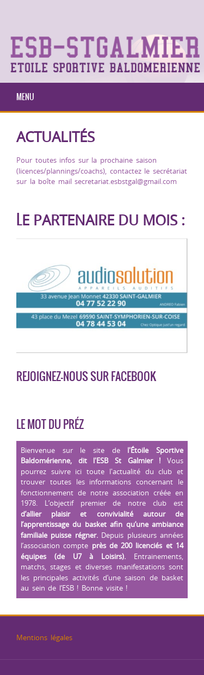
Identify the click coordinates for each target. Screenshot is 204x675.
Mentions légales (44, 637)
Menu (25, 97)
